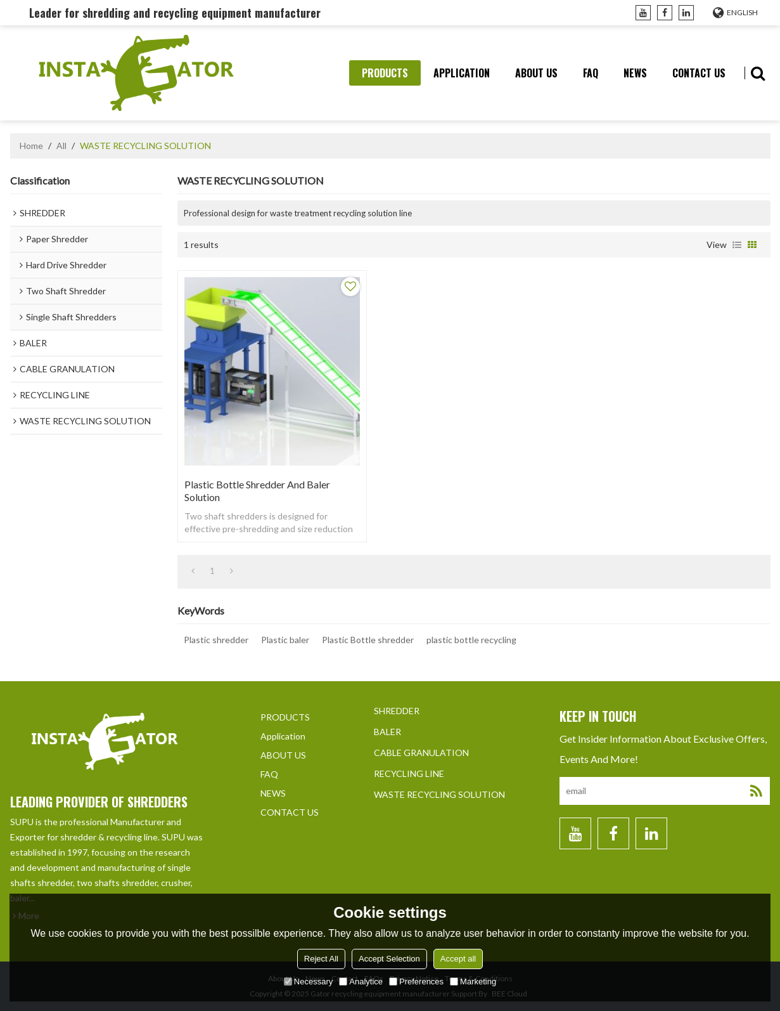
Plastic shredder (216, 639)
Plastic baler (285, 639)
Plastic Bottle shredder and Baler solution (257, 490)
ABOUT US (536, 73)
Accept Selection (389, 958)
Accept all (458, 958)
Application (461, 73)
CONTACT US (699, 73)
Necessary (308, 981)
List (737, 244)
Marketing (473, 981)
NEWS (635, 73)
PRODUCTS (385, 73)
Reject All (321, 958)
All (61, 145)
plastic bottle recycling (471, 639)
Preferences (416, 981)
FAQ (590, 73)
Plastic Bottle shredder (368, 639)
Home (31, 145)
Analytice (361, 981)
